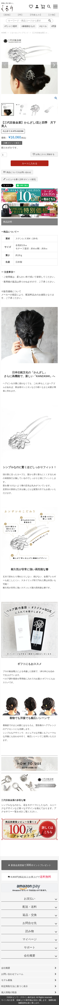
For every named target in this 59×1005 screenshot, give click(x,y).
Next (54, 65)
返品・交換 (29, 914)
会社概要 (29, 955)
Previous (5, 65)
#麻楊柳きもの (28, 26)
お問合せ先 (29, 923)
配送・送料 (29, 906)
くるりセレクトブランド (19, 33)
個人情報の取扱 (9, 992)
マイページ (29, 939)
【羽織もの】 (35, 15)
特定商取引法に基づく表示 (14, 986)
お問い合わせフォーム (12, 974)
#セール (43, 26)
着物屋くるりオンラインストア (7, 8)
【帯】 (20, 15)
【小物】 (52, 15)
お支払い (29, 898)
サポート (29, 947)
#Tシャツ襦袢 (11, 26)
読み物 (29, 931)
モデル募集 (6, 980)
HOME (3, 33)
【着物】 (7, 15)
